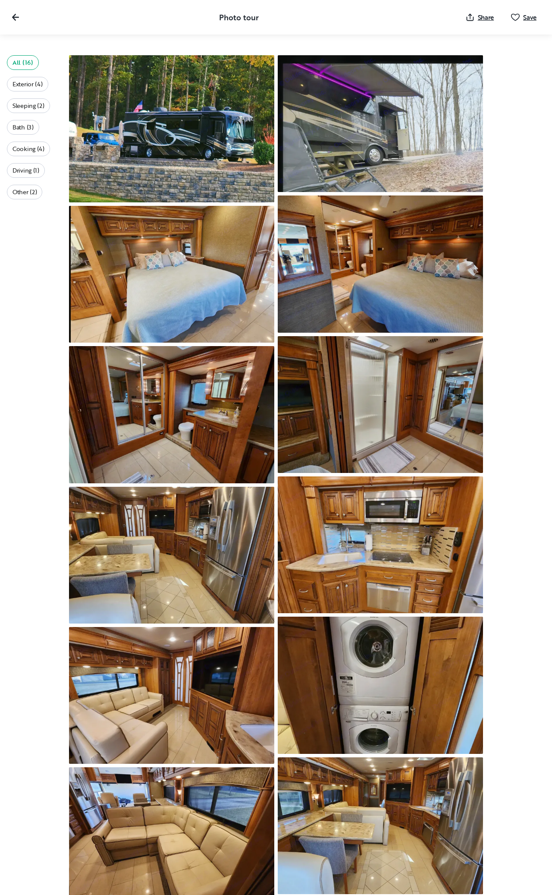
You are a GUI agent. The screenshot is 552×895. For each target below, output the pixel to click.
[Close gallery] (15, 17)
